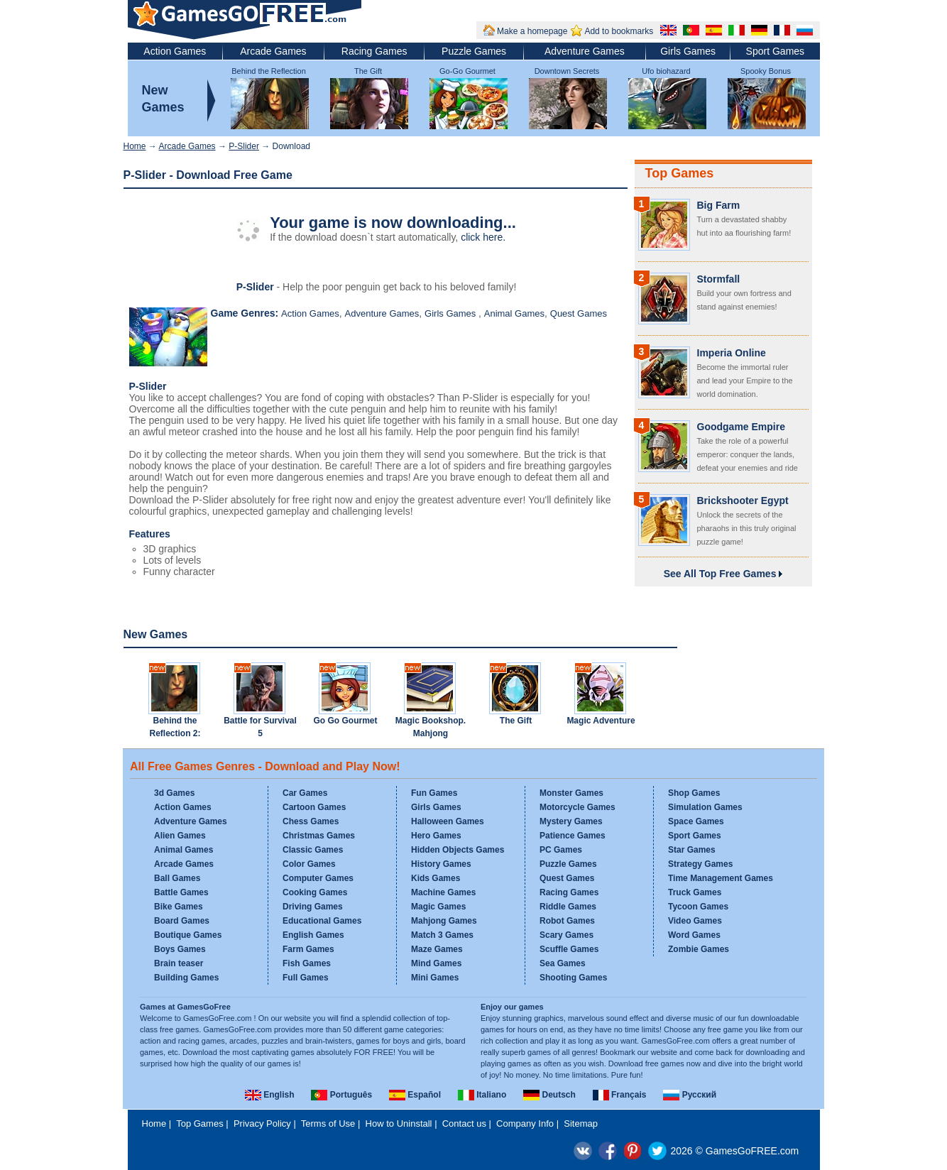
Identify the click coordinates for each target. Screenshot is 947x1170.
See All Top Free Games (723, 573)
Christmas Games (319, 836)
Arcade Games (273, 51)
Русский (689, 1095)
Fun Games (434, 793)
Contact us (464, 1123)
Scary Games (566, 935)
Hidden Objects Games (457, 850)
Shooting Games (573, 978)
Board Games (181, 921)
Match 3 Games (442, 935)
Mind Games (436, 963)
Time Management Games (720, 878)
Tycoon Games (698, 907)
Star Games (692, 850)
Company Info (525, 1123)
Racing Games (374, 51)
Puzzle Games (474, 51)
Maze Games (437, 949)
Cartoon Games (314, 807)
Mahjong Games (444, 921)
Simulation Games (705, 807)
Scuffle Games (569, 949)
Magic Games (438, 907)
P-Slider (244, 146)
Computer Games (318, 878)
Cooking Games (315, 892)
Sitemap (581, 1123)
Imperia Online (731, 353)
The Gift (368, 71)
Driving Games (313, 907)
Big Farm (718, 205)
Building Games (186, 978)
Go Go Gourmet (346, 721)
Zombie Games (698, 949)
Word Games (694, 935)
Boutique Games (187, 935)
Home (135, 146)
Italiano (482, 1095)
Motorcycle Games (577, 807)
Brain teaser (178, 963)
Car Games (305, 793)
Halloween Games (447, 821)
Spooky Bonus (765, 71)
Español (415, 1095)
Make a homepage (532, 31)
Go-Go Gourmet (467, 71)
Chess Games (311, 821)
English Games (313, 935)
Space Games (696, 821)
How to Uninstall (399, 1123)
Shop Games (694, 793)
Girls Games (688, 51)
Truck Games (694, 892)
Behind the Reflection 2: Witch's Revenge (175, 733)
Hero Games (436, 836)
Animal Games (514, 313)
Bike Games (178, 907)
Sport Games (775, 51)
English (270, 1095)
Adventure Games (584, 51)
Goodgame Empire (741, 426)
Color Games (309, 864)
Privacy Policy (262, 1123)
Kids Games (435, 878)
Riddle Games (568, 907)
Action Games (174, 51)
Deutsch (549, 1095)
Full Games (306, 978)
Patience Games (573, 836)
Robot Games (567, 921)
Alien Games (180, 836)
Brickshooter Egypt (743, 500)
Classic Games (313, 850)
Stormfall (718, 279)
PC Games (561, 850)
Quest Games (578, 313)
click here (482, 237)
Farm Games (308, 949)
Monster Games (571, 793)
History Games (441, 864)
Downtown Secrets (567, 71)
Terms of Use (328, 1123)
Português (341, 1095)
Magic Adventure (600, 721)
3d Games (174, 793)
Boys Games (180, 949)
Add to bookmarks (618, 31)
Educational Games (322, 921)
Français (620, 1095)
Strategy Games (700, 864)
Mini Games (435, 978)
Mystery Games (571, 821)
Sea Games (563, 963)
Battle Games (181, 892)
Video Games (695, 921)
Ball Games (177, 878)
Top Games (679, 173)
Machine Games (443, 892)
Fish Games (307, 963)
